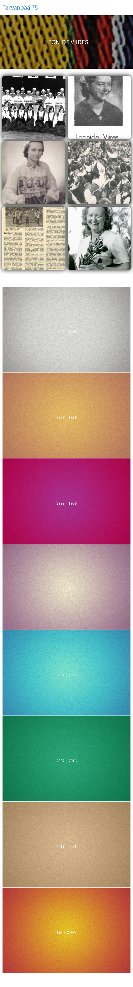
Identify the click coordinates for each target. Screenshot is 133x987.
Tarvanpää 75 (20, 7)
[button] (33, 107)
